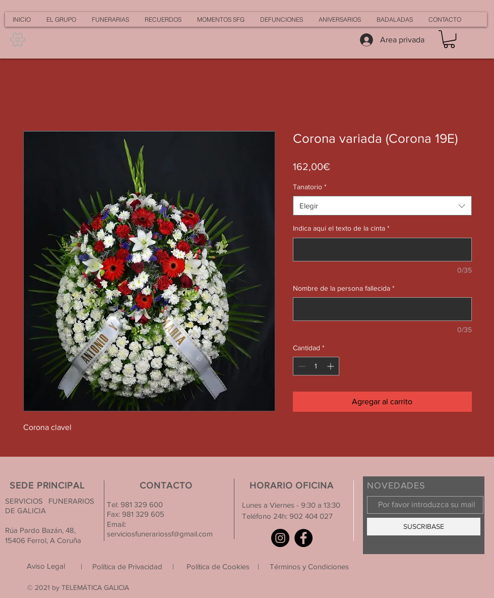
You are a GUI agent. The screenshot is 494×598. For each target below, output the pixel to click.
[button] (449, 39)
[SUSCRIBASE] (423, 526)
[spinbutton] (316, 366)
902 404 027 (311, 516)
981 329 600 (140, 504)
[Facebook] (303, 538)
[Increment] (331, 366)
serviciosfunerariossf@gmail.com (160, 533)
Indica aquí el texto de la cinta (341, 228)
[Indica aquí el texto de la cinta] (382, 249)
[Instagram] (280, 538)
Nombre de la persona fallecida (344, 288)
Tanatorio (310, 187)
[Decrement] (300, 366)
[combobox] (382, 205)
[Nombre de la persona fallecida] (382, 309)
